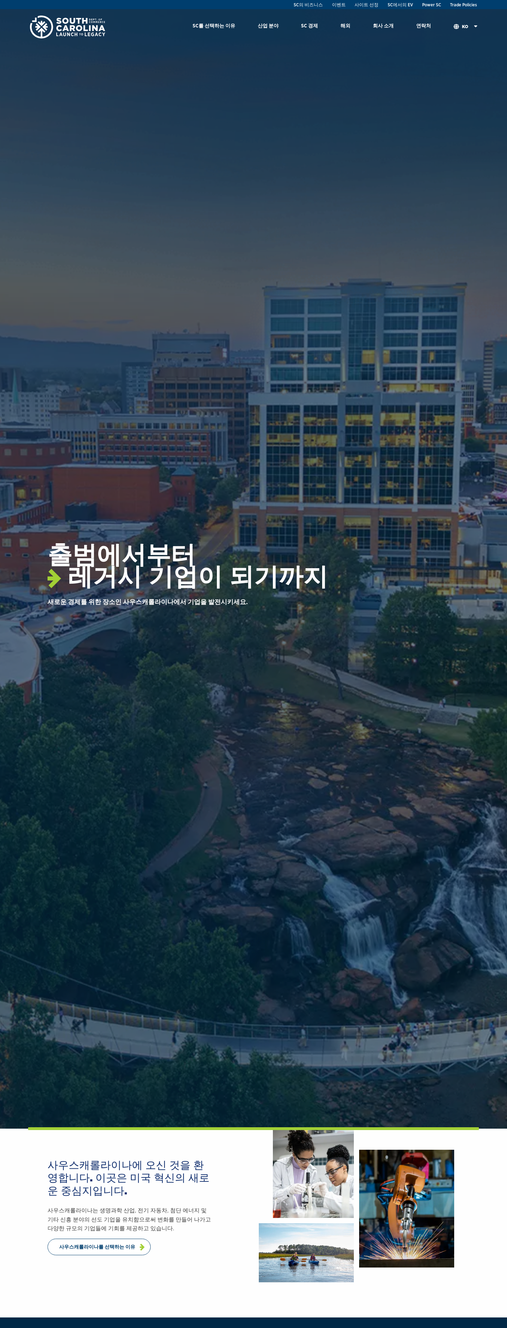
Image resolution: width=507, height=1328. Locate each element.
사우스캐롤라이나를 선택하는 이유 (97, 1247)
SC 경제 (309, 25)
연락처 (423, 25)
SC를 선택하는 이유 (214, 25)
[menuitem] (213, 27)
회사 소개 (383, 25)
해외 (345, 25)
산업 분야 (268, 25)
